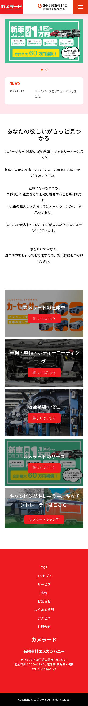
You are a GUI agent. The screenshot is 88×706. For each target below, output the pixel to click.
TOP (44, 567)
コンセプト (44, 575)
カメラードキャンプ (44, 519)
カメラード (44, 639)
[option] (44, 41)
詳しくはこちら (44, 318)
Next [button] (81, 40)
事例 (44, 592)
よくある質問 (44, 609)
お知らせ (44, 601)
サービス (44, 584)
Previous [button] (8, 40)
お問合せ (44, 626)
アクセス (44, 618)
